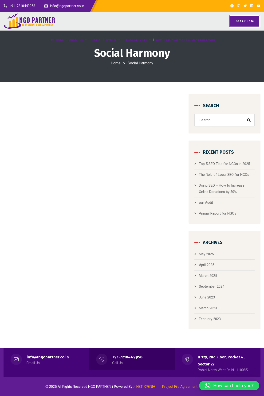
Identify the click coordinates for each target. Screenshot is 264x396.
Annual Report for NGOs (217, 213)
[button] (229, 385)
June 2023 (207, 297)
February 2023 (210, 319)
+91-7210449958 (127, 357)
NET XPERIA (145, 386)
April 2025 (206, 265)
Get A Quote (245, 21)
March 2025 (208, 276)
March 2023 (208, 308)
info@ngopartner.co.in (48, 357)
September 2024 (211, 286)
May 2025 (206, 254)
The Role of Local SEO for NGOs (224, 175)
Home (116, 63)
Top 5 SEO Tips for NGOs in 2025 (224, 164)
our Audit (206, 202)
